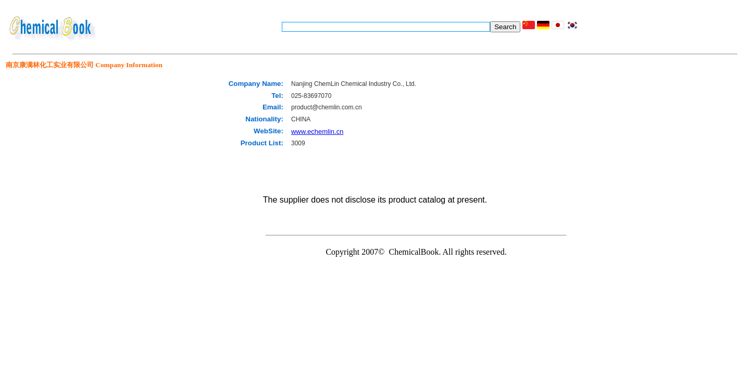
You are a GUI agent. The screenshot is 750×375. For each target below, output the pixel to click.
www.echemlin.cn (317, 131)
